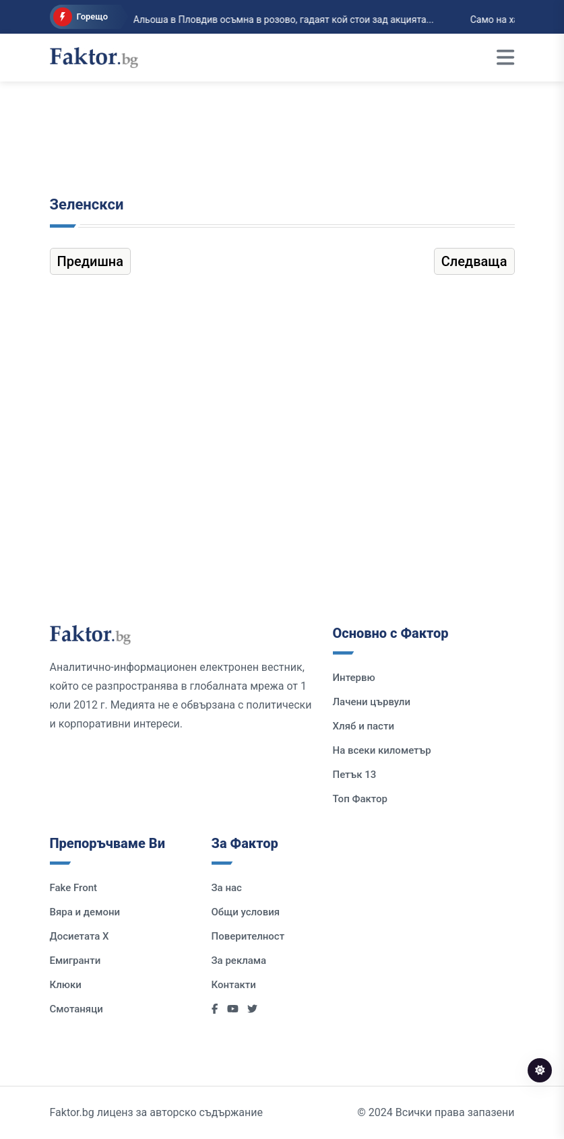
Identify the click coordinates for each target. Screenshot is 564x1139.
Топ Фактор (360, 799)
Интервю (354, 678)
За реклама (239, 960)
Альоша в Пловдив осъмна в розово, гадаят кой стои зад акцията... (274, 19)
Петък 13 (355, 775)
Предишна (90, 261)
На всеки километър (382, 750)
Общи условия (246, 912)
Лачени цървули (372, 702)
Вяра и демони (85, 912)
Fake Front (74, 888)
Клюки (66, 985)
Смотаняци (76, 1009)
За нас (227, 888)
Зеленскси (87, 204)
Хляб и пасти (363, 726)
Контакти (234, 985)
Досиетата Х (79, 936)
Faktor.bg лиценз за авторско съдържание (156, 1112)
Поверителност (248, 936)
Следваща (474, 261)
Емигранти (75, 960)
